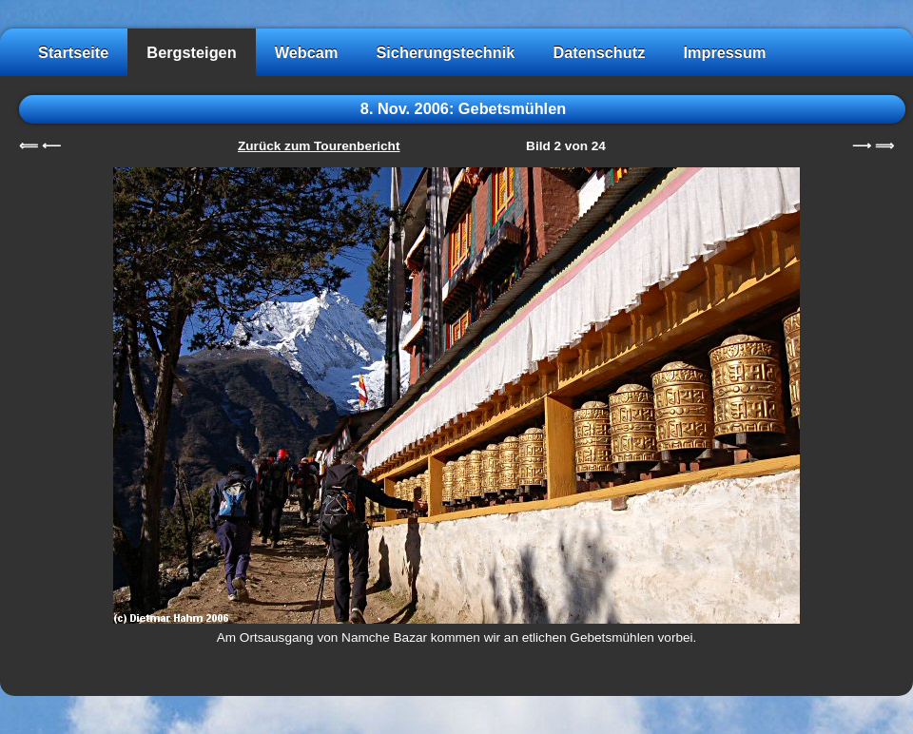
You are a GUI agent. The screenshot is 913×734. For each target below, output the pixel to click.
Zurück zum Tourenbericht (318, 146)
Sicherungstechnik (445, 52)
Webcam (307, 52)
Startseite (73, 52)
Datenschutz (599, 52)
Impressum (724, 52)
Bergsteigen (191, 52)
